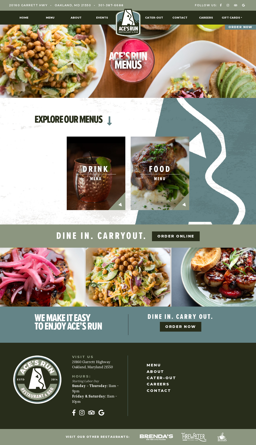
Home (23, 17)
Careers (206, 17)
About (76, 17)
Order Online (177, 234)
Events (102, 17)
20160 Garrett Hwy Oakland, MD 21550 (50, 5)
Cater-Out (154, 17)
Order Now (240, 27)
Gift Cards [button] (231, 17)
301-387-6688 (111, 5)
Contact (179, 17)
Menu (50, 17)
